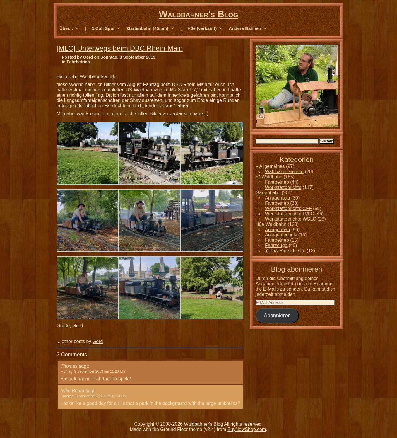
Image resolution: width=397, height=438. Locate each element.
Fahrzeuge (276, 245)
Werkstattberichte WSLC (290, 219)
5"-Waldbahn (269, 176)
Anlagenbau (277, 197)
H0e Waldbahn (271, 224)
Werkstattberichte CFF (288, 208)
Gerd (98, 341)
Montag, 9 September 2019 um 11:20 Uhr (93, 371)
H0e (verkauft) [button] (205, 28)
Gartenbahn (268, 192)
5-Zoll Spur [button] (106, 28)
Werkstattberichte (283, 187)
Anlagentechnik (281, 234)
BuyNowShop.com (246, 429)
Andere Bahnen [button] (248, 28)
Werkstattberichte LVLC (289, 213)
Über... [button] (69, 28)
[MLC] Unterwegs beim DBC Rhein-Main (120, 48)
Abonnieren (277, 315)
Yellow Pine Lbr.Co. (285, 250)
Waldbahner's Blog (198, 14)
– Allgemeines (270, 166)
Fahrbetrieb (78, 61)
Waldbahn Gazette (284, 171)
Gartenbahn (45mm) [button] (150, 28)
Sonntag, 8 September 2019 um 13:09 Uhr (94, 396)
